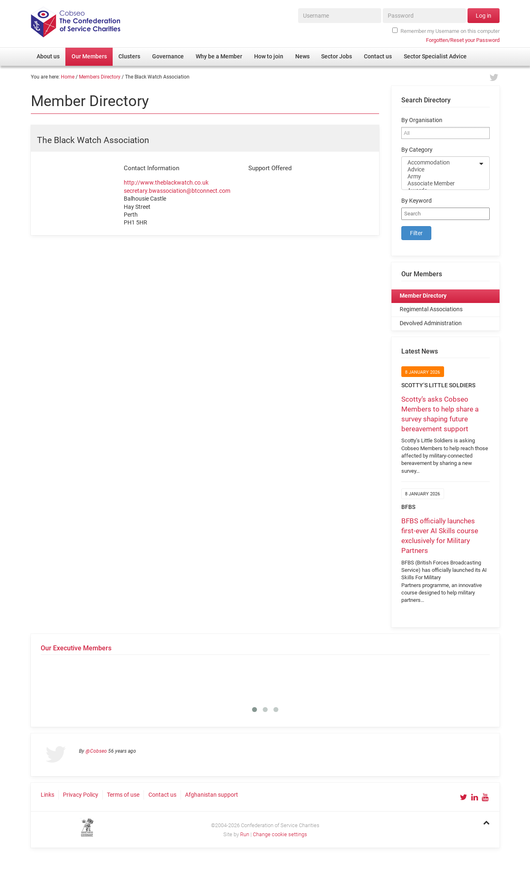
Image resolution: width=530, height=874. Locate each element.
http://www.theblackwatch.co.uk (166, 182)
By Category (417, 149)
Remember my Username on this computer (445, 31)
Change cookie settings (280, 834)
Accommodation (440, 162)
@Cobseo (96, 751)
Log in (483, 15)
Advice (440, 169)
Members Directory (99, 77)
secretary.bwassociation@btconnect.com (177, 190)
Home (67, 77)
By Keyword (416, 200)
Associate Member (440, 183)
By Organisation (421, 120)
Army (440, 176)
